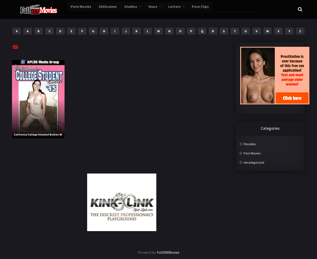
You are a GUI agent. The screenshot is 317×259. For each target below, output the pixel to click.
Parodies (250, 144)
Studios (116, 9)
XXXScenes (93, 9)
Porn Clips (184, 9)
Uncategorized (254, 162)
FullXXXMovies (168, 252)
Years (137, 9)
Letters (159, 9)
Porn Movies (67, 9)
